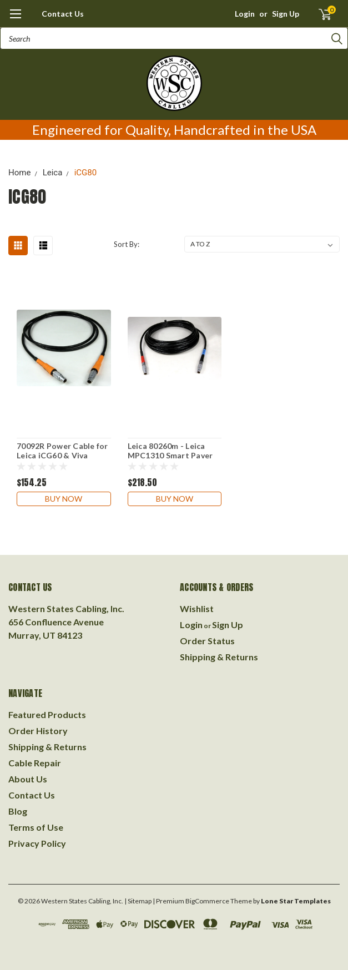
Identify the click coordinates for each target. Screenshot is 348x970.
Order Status (207, 640)
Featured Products (47, 714)
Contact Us (63, 13)
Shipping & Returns (219, 656)
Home (19, 173)
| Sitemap (138, 901)
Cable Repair (34, 762)
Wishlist (197, 608)
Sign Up (285, 13)
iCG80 (85, 173)
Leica (53, 173)
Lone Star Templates (296, 901)
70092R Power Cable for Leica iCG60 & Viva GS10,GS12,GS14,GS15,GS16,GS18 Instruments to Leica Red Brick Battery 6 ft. (64, 451)
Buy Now (63, 498)
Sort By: (126, 244)
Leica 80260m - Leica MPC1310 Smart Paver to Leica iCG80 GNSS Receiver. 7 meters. (170, 451)
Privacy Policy (37, 843)
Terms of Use (35, 827)
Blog (17, 811)
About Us (27, 779)
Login (245, 13)
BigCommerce (207, 901)
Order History (38, 730)
